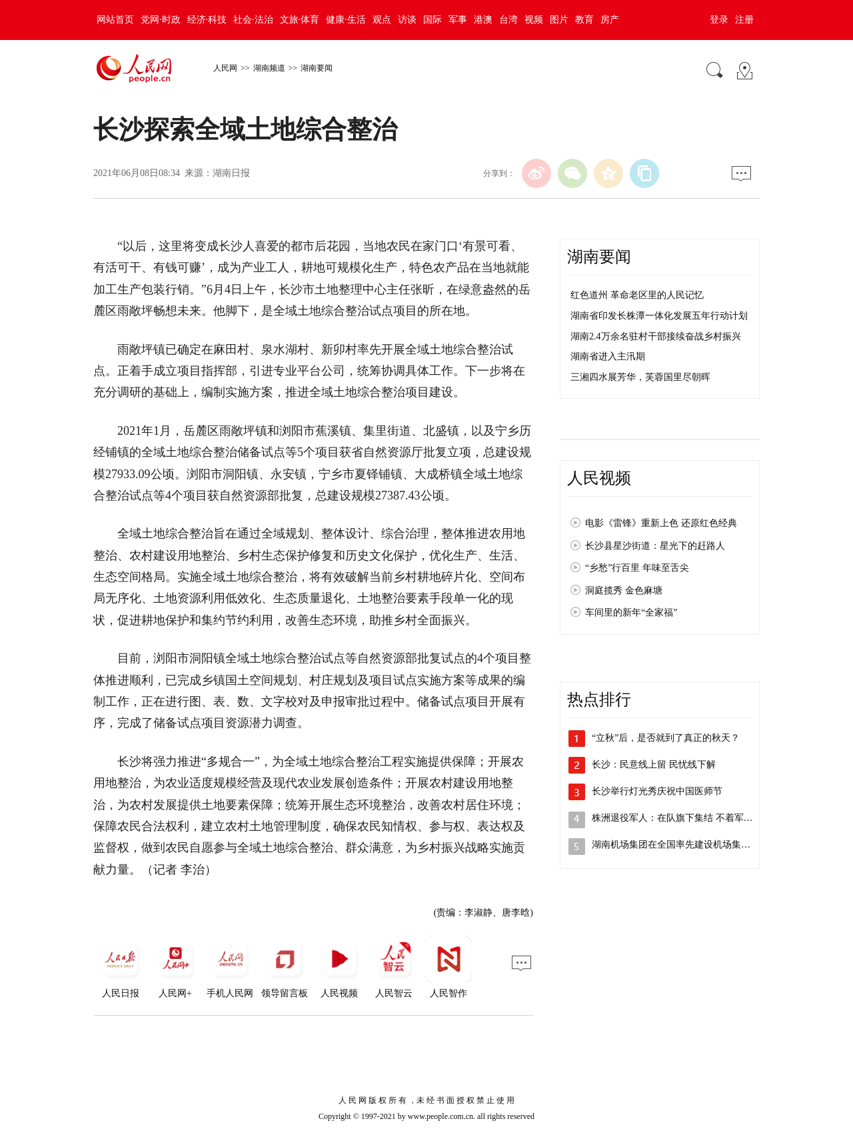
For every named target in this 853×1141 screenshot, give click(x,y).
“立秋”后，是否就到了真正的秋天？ (666, 738)
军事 (457, 20)
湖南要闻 (317, 68)
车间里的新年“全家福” (631, 613)
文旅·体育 (300, 20)
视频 (533, 20)
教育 (584, 20)
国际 (432, 20)
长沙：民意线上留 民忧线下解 (654, 765)
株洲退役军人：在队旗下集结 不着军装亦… (682, 818)
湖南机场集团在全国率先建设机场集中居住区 (685, 845)
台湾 (508, 20)
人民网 (225, 68)
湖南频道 (269, 68)
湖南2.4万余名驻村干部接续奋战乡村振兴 (655, 336)
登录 (719, 20)
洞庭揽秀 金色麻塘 (623, 591)
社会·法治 (253, 20)
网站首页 (115, 20)
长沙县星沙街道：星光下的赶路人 (655, 546)
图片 (559, 20)
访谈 (407, 20)
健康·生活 (346, 20)
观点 (382, 20)
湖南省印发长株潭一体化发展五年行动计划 (659, 316)
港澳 (483, 20)
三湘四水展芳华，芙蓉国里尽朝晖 (640, 377)
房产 (609, 20)
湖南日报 (231, 173)
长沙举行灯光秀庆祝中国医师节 (657, 791)
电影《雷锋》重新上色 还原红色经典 (661, 523)
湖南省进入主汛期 (607, 356)
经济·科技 (207, 20)
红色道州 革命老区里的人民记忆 (637, 295)
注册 (744, 20)
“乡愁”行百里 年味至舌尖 (637, 568)
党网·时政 (161, 20)
